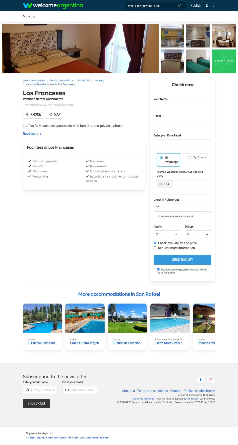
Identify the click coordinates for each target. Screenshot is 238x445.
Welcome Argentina (144, 399)
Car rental (77, 17)
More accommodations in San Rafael (119, 295)
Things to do (147, 17)
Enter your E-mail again (169, 136)
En (208, 5)
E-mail (158, 117)
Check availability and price (175, 244)
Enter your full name (36, 383)
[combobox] (165, 185)
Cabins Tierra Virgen (84, 344)
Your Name (161, 100)
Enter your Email (73, 383)
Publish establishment (199, 392)
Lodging (51, 17)
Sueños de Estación (127, 344)
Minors (189, 227)
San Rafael (30, 17)
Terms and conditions (151, 392)
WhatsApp (171, 162)
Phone (201, 158)
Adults (158, 227)
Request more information (174, 249)
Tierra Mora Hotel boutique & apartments (184, 344)
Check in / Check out (167, 200)
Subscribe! (36, 404)
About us (127, 392)
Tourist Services (99, 17)
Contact (175, 392)
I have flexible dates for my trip (175, 217)
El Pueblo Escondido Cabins (48, 344)
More (164, 17)
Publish (196, 5)
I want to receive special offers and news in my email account (182, 272)
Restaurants (124, 17)
